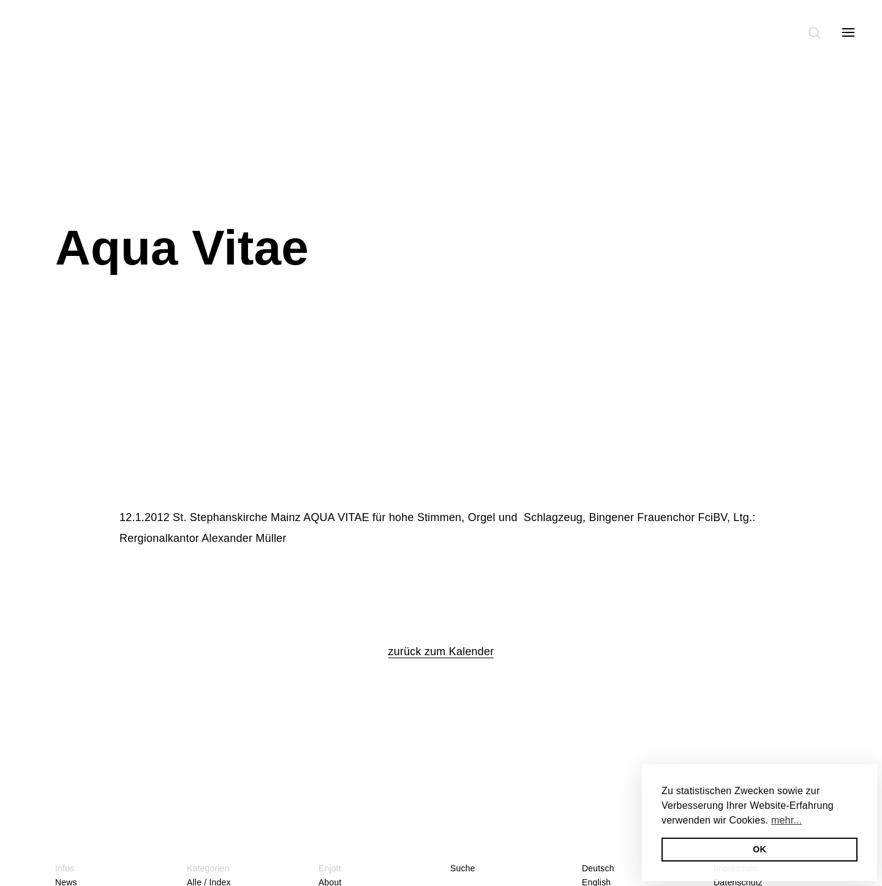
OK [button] (759, 849)
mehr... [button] (786, 820)
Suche (462, 868)
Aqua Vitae (182, 247)
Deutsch (598, 868)
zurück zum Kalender (441, 651)
